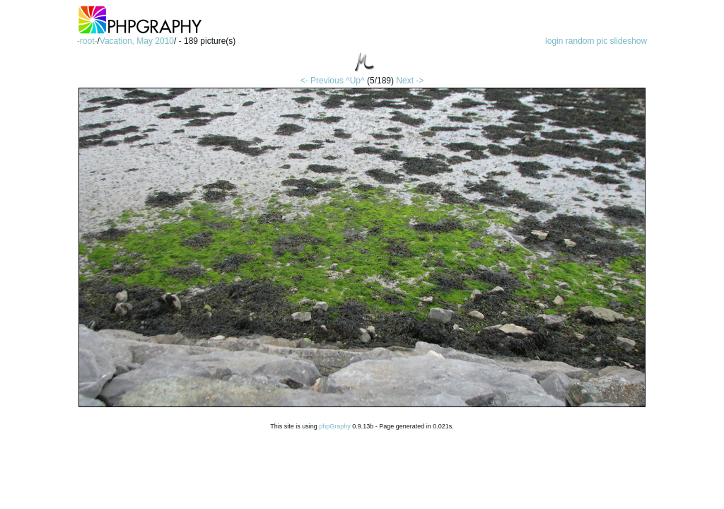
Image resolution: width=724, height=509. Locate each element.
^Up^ (355, 81)
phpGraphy (335, 426)
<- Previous (322, 81)
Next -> (410, 81)
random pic (586, 41)
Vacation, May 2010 (137, 41)
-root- (87, 41)
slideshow (629, 41)
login (554, 41)
